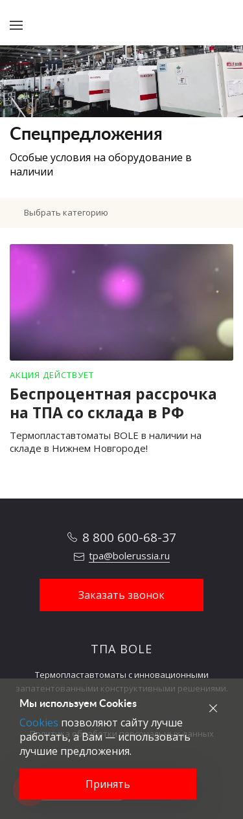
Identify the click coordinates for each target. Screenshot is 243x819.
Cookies (38, 722)
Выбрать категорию (66, 212)
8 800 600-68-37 (129, 537)
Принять (108, 784)
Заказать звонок (121, 595)
